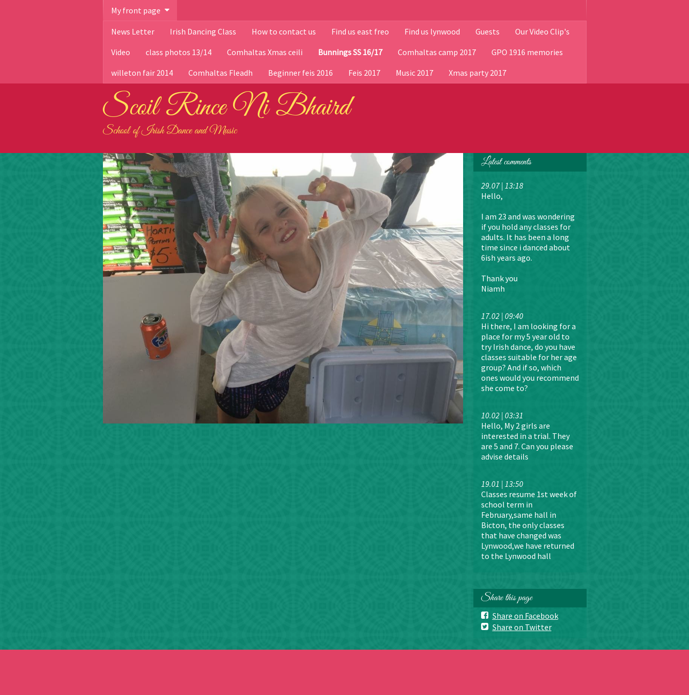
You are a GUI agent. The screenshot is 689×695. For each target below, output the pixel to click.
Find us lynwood (432, 31)
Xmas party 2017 (477, 72)
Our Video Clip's (542, 31)
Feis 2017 (364, 72)
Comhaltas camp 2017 (437, 52)
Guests (487, 31)
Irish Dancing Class (203, 31)
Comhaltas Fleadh (220, 72)
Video (120, 52)
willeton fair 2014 (142, 72)
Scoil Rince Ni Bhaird (226, 108)
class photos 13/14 (178, 52)
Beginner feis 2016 (300, 72)
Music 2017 (414, 72)
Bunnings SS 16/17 (350, 52)
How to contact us (284, 31)
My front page (136, 10)
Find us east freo (360, 31)
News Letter (132, 31)
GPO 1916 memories (527, 52)
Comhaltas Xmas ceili (265, 52)
